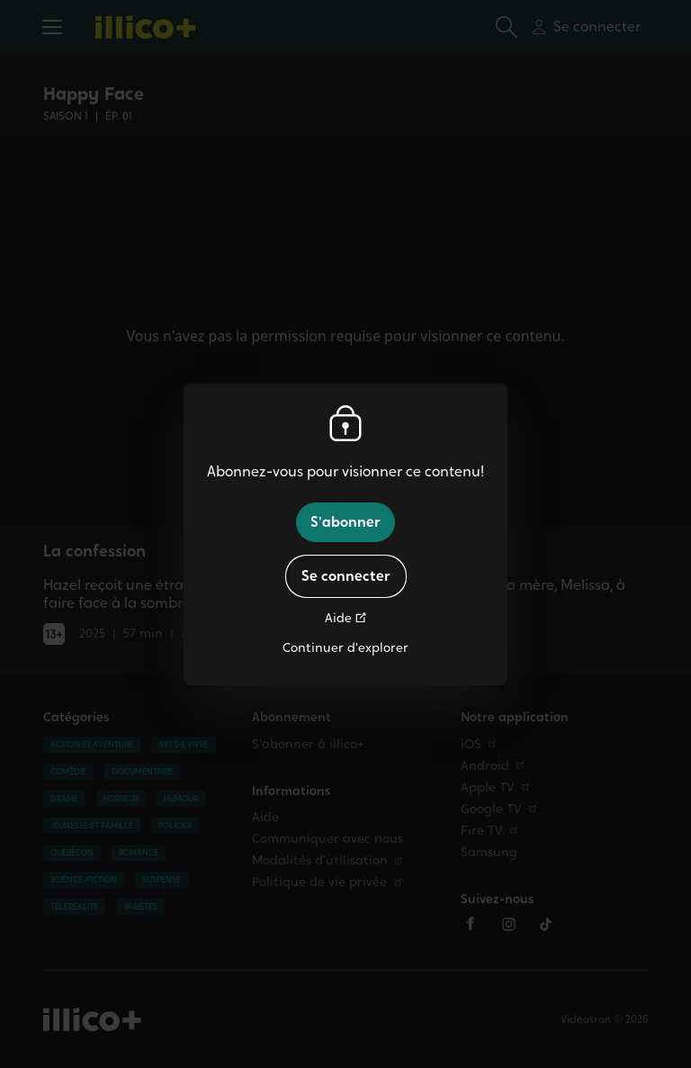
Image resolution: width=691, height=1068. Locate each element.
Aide (338, 618)
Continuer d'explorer (345, 648)
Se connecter (345, 575)
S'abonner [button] (345, 521)
